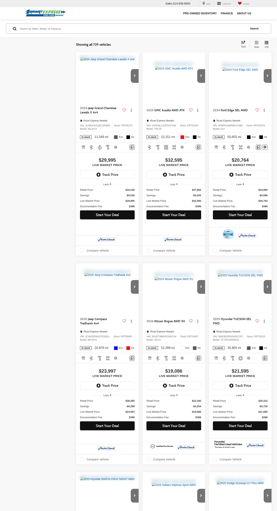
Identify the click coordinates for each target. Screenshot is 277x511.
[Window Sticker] (265, 147)
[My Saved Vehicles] (243, 4)
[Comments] (132, 147)
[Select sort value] (244, 44)
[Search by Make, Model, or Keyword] (132, 28)
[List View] (267, 45)
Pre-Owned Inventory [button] (200, 13)
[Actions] (131, 110)
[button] (135, 76)
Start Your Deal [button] (107, 215)
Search (254, 28)
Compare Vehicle (98, 250)
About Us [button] (244, 13)
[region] (107, 198)
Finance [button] (227, 13)
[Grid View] (256, 45)
